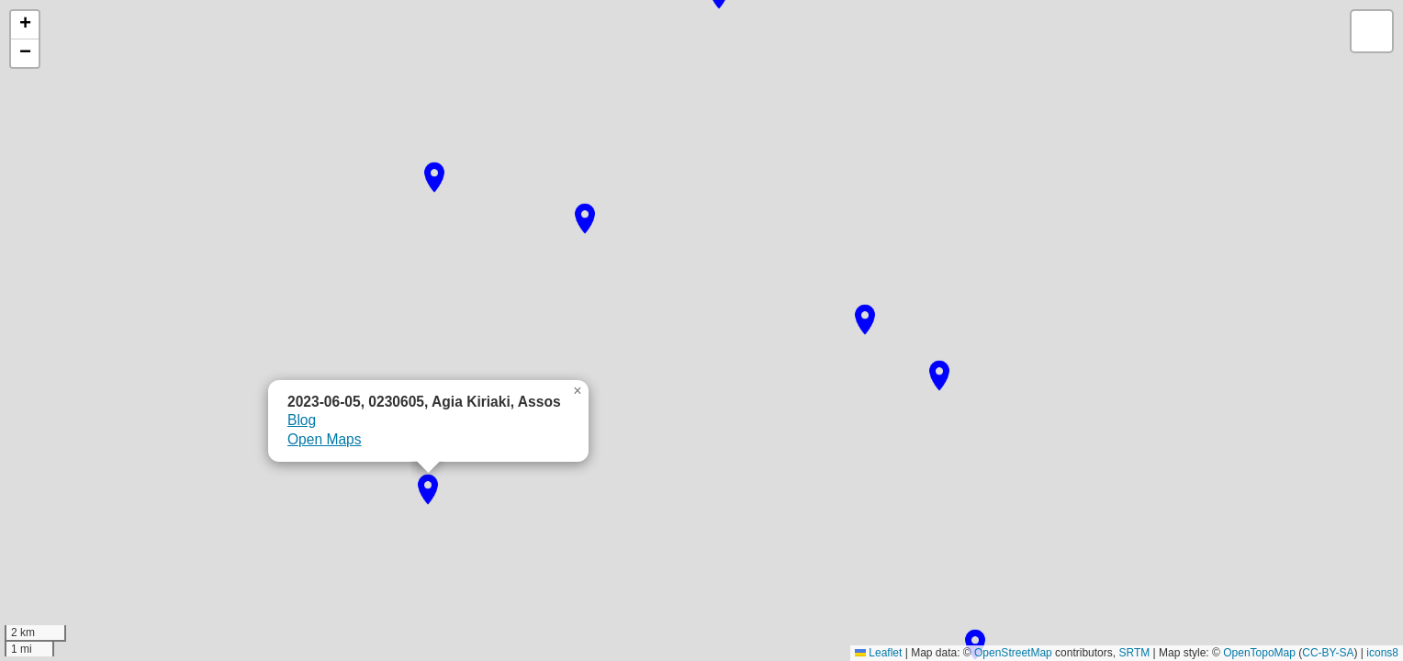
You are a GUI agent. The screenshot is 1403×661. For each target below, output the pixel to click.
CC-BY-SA (1327, 652)
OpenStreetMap (1013, 652)
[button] (975, 644)
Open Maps (324, 439)
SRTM (1134, 652)
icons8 (1382, 652)
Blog (301, 420)
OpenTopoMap (1259, 652)
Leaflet (878, 652)
